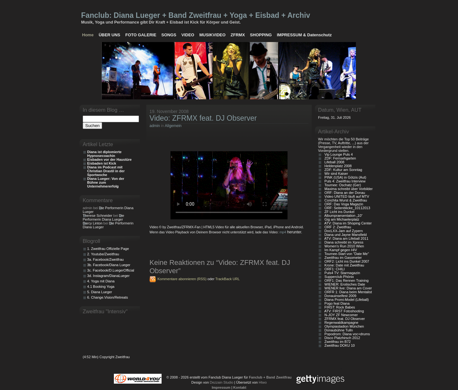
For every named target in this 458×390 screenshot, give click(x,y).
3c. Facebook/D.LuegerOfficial (110, 270)
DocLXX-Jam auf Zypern (343, 231)
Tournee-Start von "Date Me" (346, 254)
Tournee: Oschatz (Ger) (342, 185)
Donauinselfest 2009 (339, 296)
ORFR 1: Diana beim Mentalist (347, 292)
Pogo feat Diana (336, 303)
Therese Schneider (97, 215)
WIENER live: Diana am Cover (347, 288)
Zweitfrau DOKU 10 (339, 345)
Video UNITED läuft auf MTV (346, 196)
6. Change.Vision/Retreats (107, 297)
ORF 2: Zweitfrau (337, 227)
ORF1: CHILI (334, 269)
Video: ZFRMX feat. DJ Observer (203, 118)
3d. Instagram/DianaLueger (108, 276)
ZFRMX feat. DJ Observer (344, 319)
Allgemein (173, 126)
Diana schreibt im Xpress (343, 242)
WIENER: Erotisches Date (344, 284)
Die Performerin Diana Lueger (103, 217)
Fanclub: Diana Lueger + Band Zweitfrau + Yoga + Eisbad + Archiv (195, 15)
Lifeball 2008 (333, 162)
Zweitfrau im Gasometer (342, 257)
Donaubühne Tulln (338, 330)
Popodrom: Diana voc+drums (346, 334)
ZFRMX (238, 34)
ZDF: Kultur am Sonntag (342, 170)
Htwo (263, 382)
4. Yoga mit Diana (100, 281)
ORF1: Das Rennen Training (346, 280)
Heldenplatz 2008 (337, 166)
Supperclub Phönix (338, 277)
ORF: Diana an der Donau (344, 193)
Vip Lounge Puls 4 (338, 154)
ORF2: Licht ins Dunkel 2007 (346, 261)
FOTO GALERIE (140, 34)
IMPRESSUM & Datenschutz (304, 34)
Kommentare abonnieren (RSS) (181, 279)
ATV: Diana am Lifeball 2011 (345, 238)
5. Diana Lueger (99, 292)
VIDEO (187, 34)
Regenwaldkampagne (340, 322)
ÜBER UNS (109, 34)
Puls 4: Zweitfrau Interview (344, 181)
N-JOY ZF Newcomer (340, 315)
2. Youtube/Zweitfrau (103, 254)
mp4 (283, 232)
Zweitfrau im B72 (337, 342)
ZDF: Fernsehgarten (339, 158)
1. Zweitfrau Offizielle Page (108, 249)
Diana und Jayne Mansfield (345, 235)
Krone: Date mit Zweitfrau (343, 265)
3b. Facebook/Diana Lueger (108, 265)
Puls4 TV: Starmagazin (341, 273)
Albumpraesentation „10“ (343, 215)
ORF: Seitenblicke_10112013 (346, 208)
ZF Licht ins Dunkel (338, 212)
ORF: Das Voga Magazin (343, 204)
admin (154, 126)
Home (88, 34)
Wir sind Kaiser (335, 173)
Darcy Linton (92, 223)
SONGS (168, 34)
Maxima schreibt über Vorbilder (348, 189)
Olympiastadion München (343, 326)
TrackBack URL (227, 279)
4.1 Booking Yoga (100, 286)
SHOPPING (261, 34)
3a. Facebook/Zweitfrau (105, 259)
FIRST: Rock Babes (339, 307)
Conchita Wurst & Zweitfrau (345, 200)
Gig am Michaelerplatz (341, 219)
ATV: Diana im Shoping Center (347, 223)
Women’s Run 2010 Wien (343, 246)
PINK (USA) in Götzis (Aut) (344, 177)
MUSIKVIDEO (212, 34)
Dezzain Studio (221, 382)
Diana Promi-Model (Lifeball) (346, 299)
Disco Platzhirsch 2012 (341, 338)
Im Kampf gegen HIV (340, 250)
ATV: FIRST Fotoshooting (343, 311)
